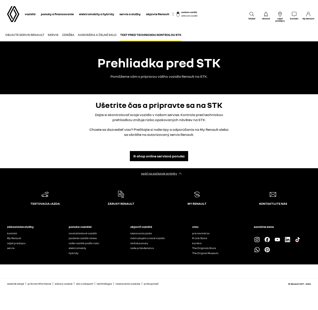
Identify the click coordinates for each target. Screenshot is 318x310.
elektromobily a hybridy (96, 14)
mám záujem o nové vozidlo (147, 238)
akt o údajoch (84, 283)
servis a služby (130, 14)
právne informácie (39, 283)
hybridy (74, 253)
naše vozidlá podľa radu (84, 243)
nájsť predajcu (16, 243)
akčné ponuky (139, 243)
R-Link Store (199, 238)
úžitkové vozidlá (189, 15)
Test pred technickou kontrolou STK (150, 35)
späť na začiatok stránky (159, 173)
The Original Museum (205, 253)
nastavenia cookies (127, 283)
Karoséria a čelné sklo (97, 35)
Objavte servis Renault (24, 35)
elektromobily (77, 248)
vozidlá (30, 14)
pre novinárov (201, 233)
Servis (53, 35)
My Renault (14, 238)
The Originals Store (204, 248)
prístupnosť (151, 283)
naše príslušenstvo (142, 248)
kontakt (12, 233)
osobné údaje (15, 283)
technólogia (104, 283)
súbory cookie (63, 283)
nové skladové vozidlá (83, 233)
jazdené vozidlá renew (83, 238)
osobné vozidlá (189, 12)
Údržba (68, 35)
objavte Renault (157, 14)
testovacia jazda (141, 233)
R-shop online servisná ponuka (159, 156)
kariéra (197, 243)
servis (11, 248)
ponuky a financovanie (57, 14)
